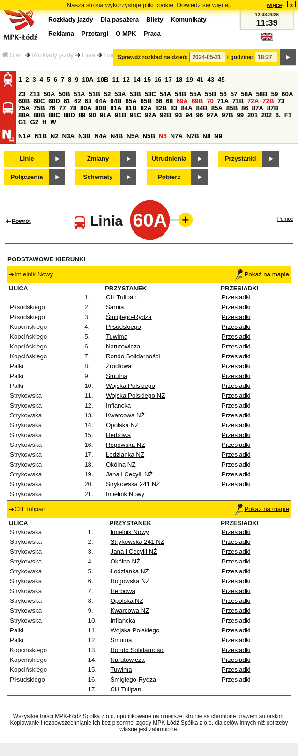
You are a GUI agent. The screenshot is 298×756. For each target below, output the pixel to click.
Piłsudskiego (123, 326)
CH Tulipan (121, 297)
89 (82, 115)
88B (39, 115)
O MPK (126, 33)
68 (169, 100)
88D (68, 115)
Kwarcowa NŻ (125, 415)
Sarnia (115, 307)
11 (115, 79)
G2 (34, 122)
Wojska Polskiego (130, 385)
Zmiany (98, 158)
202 (266, 115)
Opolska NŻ (122, 425)
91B (120, 115)
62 (77, 100)
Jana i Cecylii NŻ (129, 474)
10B (102, 79)
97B (227, 115)
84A (186, 107)
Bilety (154, 19)
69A (182, 100)
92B (165, 115)
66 (159, 100)
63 (88, 100)
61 (66, 100)
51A (79, 93)
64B (115, 100)
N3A (68, 136)
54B (180, 93)
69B (197, 100)
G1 (22, 122)
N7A (177, 136)
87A (257, 107)
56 (223, 93)
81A (115, 107)
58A (246, 93)
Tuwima (116, 336)
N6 (163, 136)
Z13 (34, 93)
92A (150, 115)
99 (240, 115)
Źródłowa (119, 366)
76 (51, 107)
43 (210, 79)
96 (199, 115)
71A (223, 100)
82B (161, 107)
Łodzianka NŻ (125, 454)
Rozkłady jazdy (52, 55)
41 (200, 79)
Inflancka (118, 405)
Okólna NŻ (121, 464)
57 (234, 93)
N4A (100, 136)
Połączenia (27, 176)
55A (195, 93)
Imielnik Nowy (125, 493)
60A (287, 93)
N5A (133, 136)
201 (252, 115)
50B (64, 93)
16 (158, 79)
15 (147, 79)
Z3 (22, 93)
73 (280, 100)
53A (120, 93)
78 (72, 107)
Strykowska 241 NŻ (133, 484)
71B (238, 100)
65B (146, 100)
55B (210, 93)
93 (178, 115)
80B (100, 107)
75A (24, 107)
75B (39, 107)
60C (39, 100)
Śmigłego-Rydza (129, 316)
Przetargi (95, 33)
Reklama (61, 33)
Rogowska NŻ (125, 444)
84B (202, 107)
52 (107, 93)
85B (232, 107)
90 (92, 115)
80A (85, 107)
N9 (218, 136)
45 (221, 79)
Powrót (21, 221)
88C (54, 115)
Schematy (98, 176)
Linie (88, 55)
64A (100, 100)
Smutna (116, 375)
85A (217, 107)
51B (94, 93)
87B (272, 107)
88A (24, 115)
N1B (40, 136)
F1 (288, 115)
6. (278, 115)
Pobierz (169, 176)
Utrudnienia (169, 158)
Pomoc (285, 219)
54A (165, 93)
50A (49, 93)
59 (274, 93)
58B (261, 93)
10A (87, 79)
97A (212, 115)
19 (189, 79)
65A (130, 100)
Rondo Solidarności (133, 356)
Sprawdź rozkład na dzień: (153, 57)
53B (135, 93)
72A (253, 100)
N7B (192, 136)
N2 (55, 136)
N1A (24, 136)
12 (126, 79)
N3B (84, 136)
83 (174, 107)
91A (105, 115)
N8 (206, 136)
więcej (275, 4)
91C (135, 115)
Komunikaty (188, 19)
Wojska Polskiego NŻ (135, 395)
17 (168, 79)
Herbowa (118, 434)
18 (179, 79)
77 (62, 107)
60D (54, 100)
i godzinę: (240, 57)
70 (210, 100)
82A (146, 107)
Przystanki (240, 158)
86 (244, 107)
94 (189, 115)
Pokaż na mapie (262, 274)
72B (268, 100)
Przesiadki (236, 297)
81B (130, 107)
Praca (152, 33)
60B (24, 100)
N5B (148, 136)
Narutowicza (123, 346)
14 (137, 79)
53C (150, 93)
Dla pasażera (120, 19)
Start (12, 55)
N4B (117, 136)
